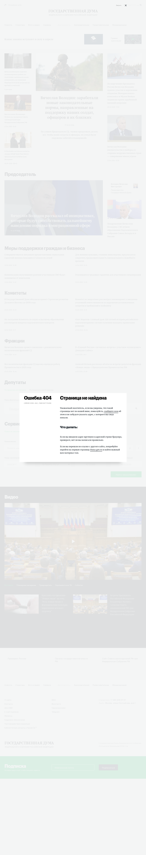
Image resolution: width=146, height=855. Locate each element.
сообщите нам (111, 411)
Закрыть (118, 5)
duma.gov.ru (96, 449)
